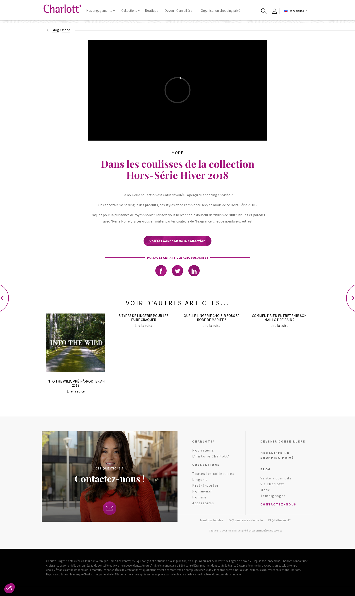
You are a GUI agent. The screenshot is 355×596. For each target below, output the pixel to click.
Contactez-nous (278, 504)
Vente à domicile (276, 478)
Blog (55, 30)
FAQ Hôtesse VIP (279, 520)
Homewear (202, 491)
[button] (9, 588)
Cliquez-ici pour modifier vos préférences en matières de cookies (245, 530)
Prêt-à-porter (205, 485)
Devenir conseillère (282, 441)
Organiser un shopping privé (220, 10)
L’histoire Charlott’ (210, 456)
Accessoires (203, 503)
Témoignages (273, 495)
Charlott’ (203, 441)
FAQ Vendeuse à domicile (246, 520)
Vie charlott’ (272, 484)
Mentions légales (211, 520)
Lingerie (200, 479)
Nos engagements (100, 10)
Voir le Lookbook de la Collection (177, 241)
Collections (130, 10)
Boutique (151, 10)
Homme (199, 497)
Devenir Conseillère (178, 10)
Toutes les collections (213, 473)
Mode (265, 490)
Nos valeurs (203, 450)
